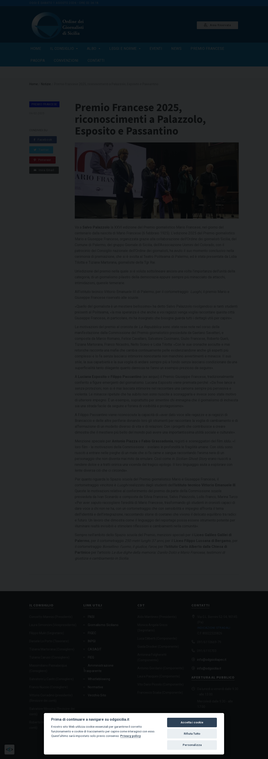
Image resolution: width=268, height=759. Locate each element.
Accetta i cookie (192, 722)
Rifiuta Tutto (192, 733)
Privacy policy (130, 736)
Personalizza (192, 745)
